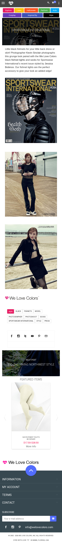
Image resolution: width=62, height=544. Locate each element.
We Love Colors (48, 56)
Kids (55, 10)
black (18, 311)
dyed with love (19, 540)
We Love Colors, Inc (27, 536)
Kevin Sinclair (33, 52)
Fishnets (28, 311)
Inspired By (32, 15)
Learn (19, 10)
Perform (44, 10)
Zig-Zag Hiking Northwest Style (31, 364)
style (10, 311)
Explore (8, 10)
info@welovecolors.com (39, 527)
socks (33, 60)
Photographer (15, 317)
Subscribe (8, 512)
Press (47, 321)
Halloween (31, 10)
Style (51, 15)
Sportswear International (21, 321)
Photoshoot (31, 317)
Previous (5, 417)
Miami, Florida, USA (41, 540)
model (38, 311)
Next (56, 417)
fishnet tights (18, 60)
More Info (31, 446)
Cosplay (12, 15)
